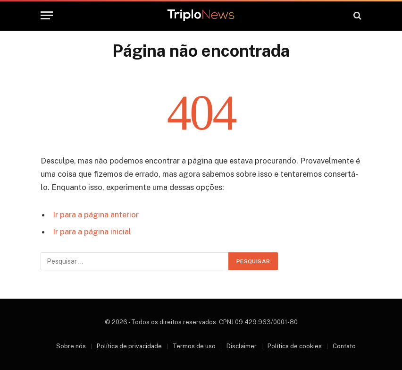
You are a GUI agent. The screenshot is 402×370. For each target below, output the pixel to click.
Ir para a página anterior (96, 214)
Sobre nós (71, 346)
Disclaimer (241, 346)
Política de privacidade (129, 346)
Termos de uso (194, 346)
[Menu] (47, 15)
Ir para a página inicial (92, 231)
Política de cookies (295, 346)
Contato (344, 346)
